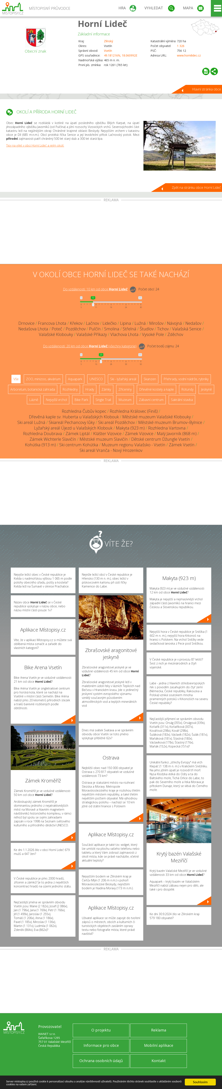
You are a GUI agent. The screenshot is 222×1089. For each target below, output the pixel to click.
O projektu (101, 1030)
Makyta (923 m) (130, 428)
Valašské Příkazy (91, 334)
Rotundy (187, 389)
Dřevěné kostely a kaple (156, 389)
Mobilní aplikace (158, 1045)
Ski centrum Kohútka (78, 445)
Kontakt (159, 1060)
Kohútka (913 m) (40, 445)
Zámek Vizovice (139, 433)
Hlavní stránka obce (206, 89)
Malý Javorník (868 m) (177, 433)
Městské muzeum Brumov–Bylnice (170, 422)
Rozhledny (70, 389)
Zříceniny (125, 389)
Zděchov (175, 334)
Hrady (89, 389)
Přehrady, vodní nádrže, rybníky (186, 379)
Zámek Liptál (78, 433)
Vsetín (108, 51)
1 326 (180, 46)
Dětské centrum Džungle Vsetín (160, 439)
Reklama (158, 1030)
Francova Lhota (52, 323)
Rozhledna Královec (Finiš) (134, 411)
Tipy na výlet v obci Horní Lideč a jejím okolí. (35, 145)
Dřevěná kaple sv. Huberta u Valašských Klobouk (74, 417)
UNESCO (96, 379)
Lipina (125, 323)
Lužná (140, 323)
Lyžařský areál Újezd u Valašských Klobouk (73, 428)
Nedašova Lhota (33, 329)
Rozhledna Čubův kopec (84, 411)
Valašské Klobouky (56, 334)
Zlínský (108, 41)
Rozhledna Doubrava (42, 433)
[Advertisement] (111, 233)
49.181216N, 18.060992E (120, 55)
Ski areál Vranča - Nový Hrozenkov (111, 450)
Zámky (106, 389)
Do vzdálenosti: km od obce (95, 289)
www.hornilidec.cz (189, 55)
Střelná (129, 329)
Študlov (147, 329)
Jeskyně (206, 389)
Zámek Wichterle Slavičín (53, 439)
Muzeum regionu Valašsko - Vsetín (133, 445)
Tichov (163, 329)
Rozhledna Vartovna (167, 428)
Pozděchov (76, 329)
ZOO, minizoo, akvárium (43, 379)
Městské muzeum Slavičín (104, 439)
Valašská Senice (186, 329)
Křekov (76, 323)
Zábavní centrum (151, 399)
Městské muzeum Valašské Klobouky (156, 417)
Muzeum (124, 399)
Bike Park (81, 399)
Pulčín (95, 329)
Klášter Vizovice (107, 433)
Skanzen (150, 379)
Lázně (33, 399)
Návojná (174, 323)
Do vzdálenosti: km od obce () (89, 346)
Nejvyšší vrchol (56, 399)
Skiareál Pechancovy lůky (72, 422)
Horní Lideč (102, 23)
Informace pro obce (101, 1045)
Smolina (111, 329)
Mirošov (156, 323)
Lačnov (92, 323)
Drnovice (26, 323)
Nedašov (193, 323)
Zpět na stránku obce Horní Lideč (196, 187)
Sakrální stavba (182, 399)
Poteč (57, 329)
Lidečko (110, 323)
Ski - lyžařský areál (123, 379)
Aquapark (75, 379)
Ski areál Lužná (31, 422)
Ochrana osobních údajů (101, 1060)
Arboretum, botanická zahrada (32, 389)
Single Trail (103, 399)
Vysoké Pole (153, 334)
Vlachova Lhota (124, 334)
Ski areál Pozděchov (116, 422)
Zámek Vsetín (182, 445)
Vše (16, 379)
